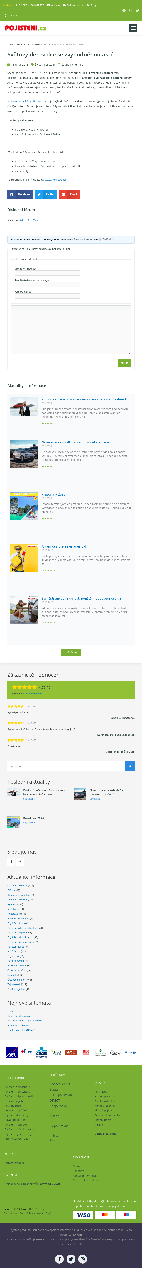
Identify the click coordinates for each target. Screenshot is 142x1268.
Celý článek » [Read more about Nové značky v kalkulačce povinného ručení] (48, 465)
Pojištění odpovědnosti (20, 937)
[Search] (130, 766)
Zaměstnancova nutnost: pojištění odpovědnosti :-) (81, 598)
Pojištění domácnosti (17, 1087)
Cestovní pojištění (17, 885)
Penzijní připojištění (18, 918)
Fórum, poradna (105, 1096)
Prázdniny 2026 (53, 494)
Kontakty (78, 1171)
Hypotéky (12, 904)
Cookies (99, 1124)
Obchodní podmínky (107, 1115)
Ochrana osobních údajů (38, 1213)
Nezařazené (14, 913)
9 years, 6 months (85, 239)
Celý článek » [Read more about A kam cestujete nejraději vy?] (48, 569)
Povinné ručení (15, 960)
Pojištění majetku (17, 932)
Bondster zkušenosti (18, 1025)
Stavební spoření (16, 970)
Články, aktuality (105, 1101)
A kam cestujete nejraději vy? (64, 546)
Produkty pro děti (17, 965)
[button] (133, 28)
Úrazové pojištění (17, 979)
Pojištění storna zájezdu (19, 1115)
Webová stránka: (23, 291)
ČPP (52, 1141)
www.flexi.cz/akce (56, 179)
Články (18, 44)
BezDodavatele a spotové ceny (24, 1020)
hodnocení (32, 693)
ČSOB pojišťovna (61, 1095)
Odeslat (124, 363)
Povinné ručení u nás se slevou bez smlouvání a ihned (84, 399)
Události (12, 974)
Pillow (54, 1136)
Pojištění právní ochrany (20, 941)
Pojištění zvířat (15, 946)
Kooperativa (58, 1106)
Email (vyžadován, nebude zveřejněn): (33, 280)
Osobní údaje (103, 1120)
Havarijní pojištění (17, 899)
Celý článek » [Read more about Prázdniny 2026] (48, 517)
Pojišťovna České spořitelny (24, 101)
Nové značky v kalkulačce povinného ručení (75, 442)
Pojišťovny (13, 956)
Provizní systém (14, 1162)
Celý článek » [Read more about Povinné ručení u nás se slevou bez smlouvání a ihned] (48, 422)
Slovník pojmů (103, 1110)
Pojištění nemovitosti (17, 1091)
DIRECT (55, 1101)
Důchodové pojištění (18, 894)
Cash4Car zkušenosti (19, 1015)
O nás (76, 1166)
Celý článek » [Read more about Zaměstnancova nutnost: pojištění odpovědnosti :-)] (48, 622)
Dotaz (10, 1011)
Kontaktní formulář (84, 1175)
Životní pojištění (32, 44)
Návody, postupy (105, 1106)
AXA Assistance (60, 1084)
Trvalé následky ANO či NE (22, 1029)
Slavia (54, 1089)
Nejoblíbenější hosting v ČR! (32, 1184)
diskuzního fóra (28, 220)
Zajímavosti (14, 984)
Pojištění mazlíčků (16, 1124)
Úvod (10, 44)
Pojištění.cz (13, 951)
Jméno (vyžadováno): (25, 268)
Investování (13, 909)
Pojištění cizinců (16, 923)
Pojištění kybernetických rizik (23, 927)
